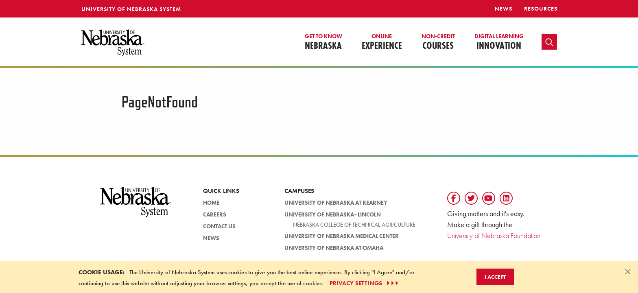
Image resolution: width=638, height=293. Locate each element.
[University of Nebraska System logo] (136, 206)
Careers (214, 214)
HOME (211, 202)
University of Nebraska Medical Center (341, 236)
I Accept (495, 276)
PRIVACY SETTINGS (365, 283)
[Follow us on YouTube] (488, 198)
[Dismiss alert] (627, 271)
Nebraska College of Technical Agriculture (354, 224)
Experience (382, 42)
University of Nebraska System (131, 9)
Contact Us (219, 226)
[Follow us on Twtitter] (471, 198)
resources (540, 8)
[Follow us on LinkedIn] (506, 198)
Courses (438, 42)
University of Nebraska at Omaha (333, 247)
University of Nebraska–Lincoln (332, 214)
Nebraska (323, 42)
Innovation (499, 42)
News (503, 8)
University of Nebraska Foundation (493, 235)
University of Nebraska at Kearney (335, 202)
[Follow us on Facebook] (453, 198)
